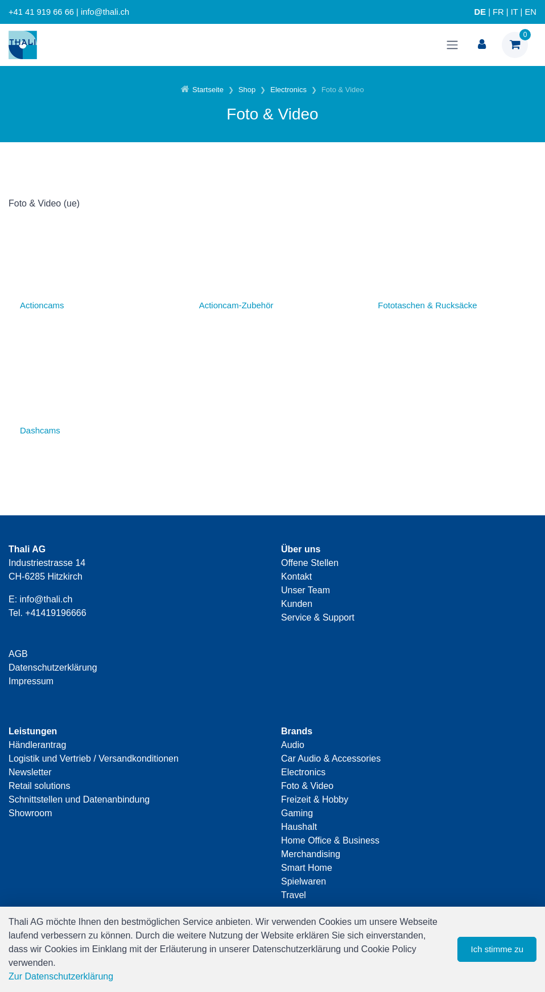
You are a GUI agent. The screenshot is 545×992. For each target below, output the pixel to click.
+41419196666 (55, 613)
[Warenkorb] (515, 45)
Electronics (303, 772)
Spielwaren (303, 881)
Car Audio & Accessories (331, 758)
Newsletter (30, 772)
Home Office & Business (330, 840)
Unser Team (305, 590)
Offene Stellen (309, 563)
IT (514, 11)
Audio (292, 745)
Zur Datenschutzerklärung (61, 976)
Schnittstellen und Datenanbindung (79, 799)
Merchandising (310, 854)
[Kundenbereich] (482, 45)
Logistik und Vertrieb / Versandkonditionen (94, 758)
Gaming (297, 813)
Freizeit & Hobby (314, 799)
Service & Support (317, 617)
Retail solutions (40, 786)
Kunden (296, 604)
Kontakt (296, 576)
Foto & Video (307, 786)
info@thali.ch (46, 599)
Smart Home (306, 868)
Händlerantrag (37, 745)
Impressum (31, 681)
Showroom (30, 813)
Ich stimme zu (496, 949)
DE (480, 11)
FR (498, 11)
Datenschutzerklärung (53, 667)
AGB (18, 654)
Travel (293, 895)
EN (530, 11)
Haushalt (299, 827)
